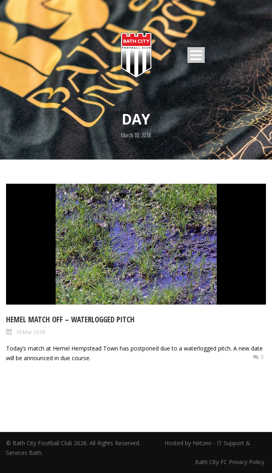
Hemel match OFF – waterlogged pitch (70, 319)
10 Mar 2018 (30, 332)
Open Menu (196, 55)
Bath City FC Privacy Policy (230, 462)
